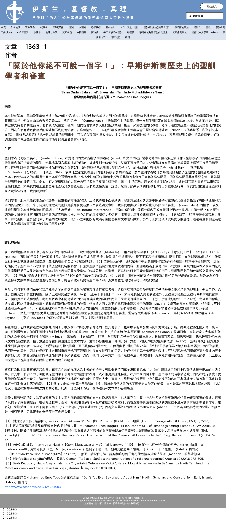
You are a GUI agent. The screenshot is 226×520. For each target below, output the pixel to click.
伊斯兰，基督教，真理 (81, 9)
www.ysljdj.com (116, 497)
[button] (211, 6)
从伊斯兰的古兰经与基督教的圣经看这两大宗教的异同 (83, 18)
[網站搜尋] (204, 16)
